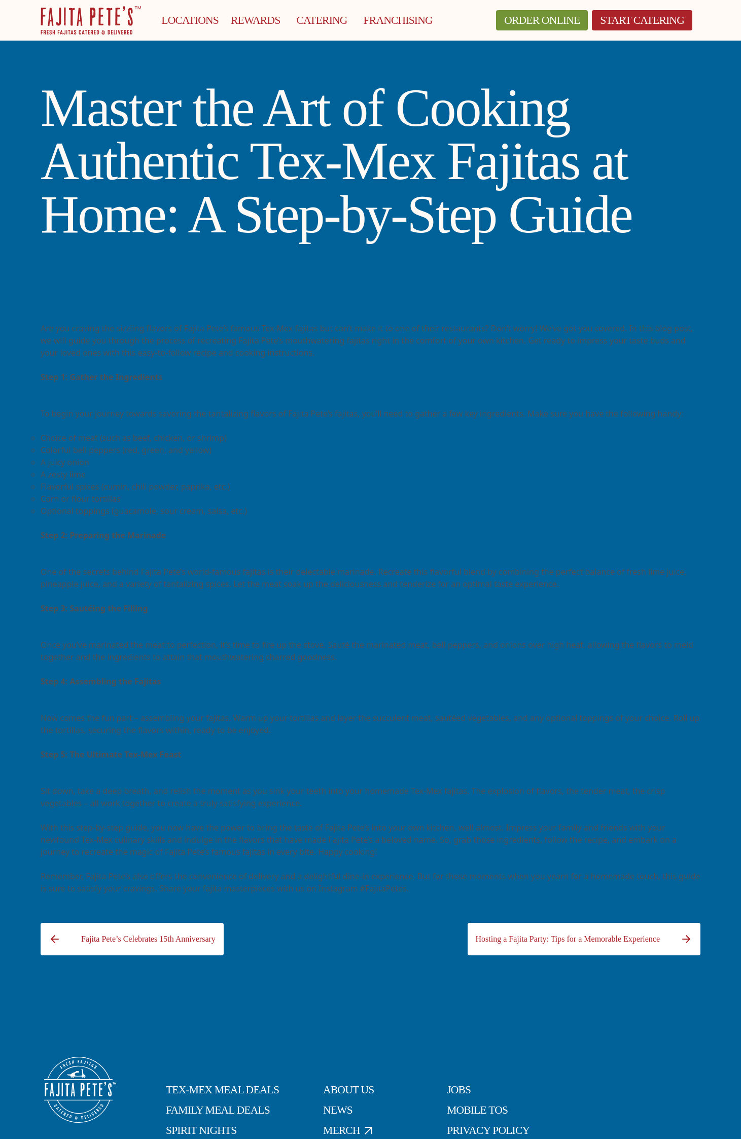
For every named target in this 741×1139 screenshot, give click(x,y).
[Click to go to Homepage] (91, 20)
